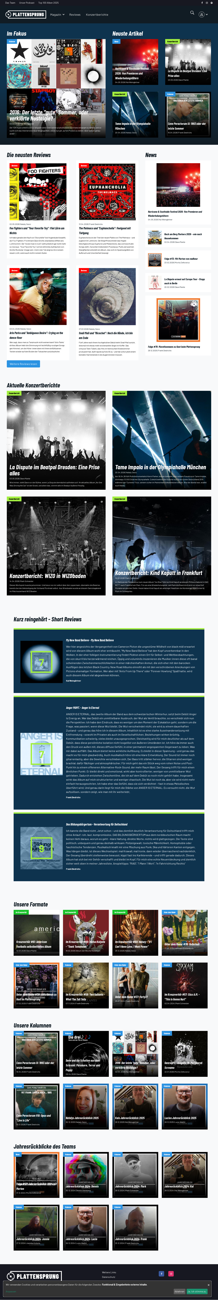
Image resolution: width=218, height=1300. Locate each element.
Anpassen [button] (11, 1291)
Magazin (55, 14)
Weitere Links (109, 1272)
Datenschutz (108, 1276)
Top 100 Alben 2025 (48, 2)
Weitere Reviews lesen (23, 363)
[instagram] (207, 3)
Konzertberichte (97, 14)
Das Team (10, 2)
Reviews (75, 14)
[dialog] (107, 1289)
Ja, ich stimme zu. (197, 1291)
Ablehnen (179, 1291)
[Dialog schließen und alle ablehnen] (208, 1283)
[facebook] (202, 3)
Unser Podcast (26, 2)
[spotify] (212, 3)
